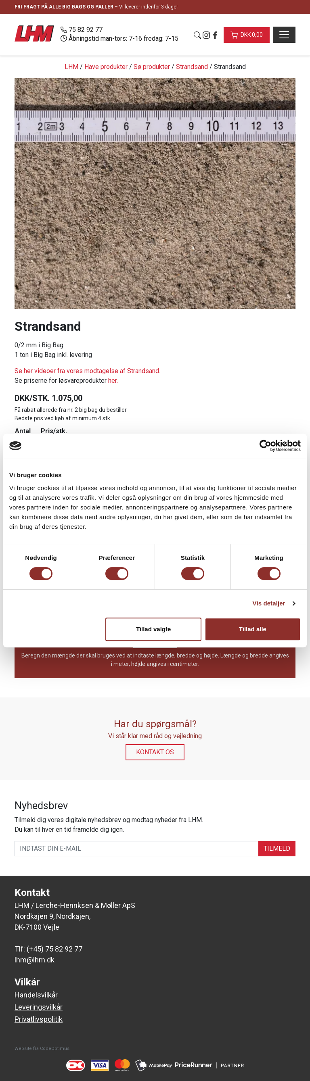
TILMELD (277, 848)
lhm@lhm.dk (34, 960)
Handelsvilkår (36, 995)
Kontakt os (155, 752)
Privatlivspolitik (39, 1019)
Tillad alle (252, 629)
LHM (71, 67)
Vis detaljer (269, 603)
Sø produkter (152, 67)
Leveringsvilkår (39, 1007)
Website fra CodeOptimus (42, 1048)
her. (113, 380)
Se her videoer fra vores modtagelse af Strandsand (87, 371)
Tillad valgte (153, 629)
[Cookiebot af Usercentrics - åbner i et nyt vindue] (265, 446)
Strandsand (192, 67)
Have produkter (106, 67)
